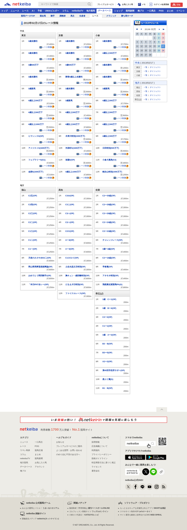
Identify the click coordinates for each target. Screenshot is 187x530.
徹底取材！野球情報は (89, 508)
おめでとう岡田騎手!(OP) (39, 275)
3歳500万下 (33, 65)
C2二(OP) (32, 222)
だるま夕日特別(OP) (74, 284)
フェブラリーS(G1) (37, 160)
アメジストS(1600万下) (38, 148)
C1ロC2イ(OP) (72, 258)
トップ (4, 10)
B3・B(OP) (107, 344)
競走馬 (43, 16)
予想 (40, 10)
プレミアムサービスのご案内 (69, 446)
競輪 (176, 4)
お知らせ (60, 442)
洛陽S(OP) (70, 160)
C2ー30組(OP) (108, 195)
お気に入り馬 (41, 462)
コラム (65, 10)
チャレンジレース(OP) (112, 240)
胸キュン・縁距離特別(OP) (77, 275)
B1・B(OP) (107, 388)
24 (163, 50)
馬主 (72, 16)
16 (159, 46)
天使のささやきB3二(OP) (39, 258)
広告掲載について (100, 446)
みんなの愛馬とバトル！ (40, 508)
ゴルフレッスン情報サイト (88, 511)
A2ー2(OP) (107, 361)
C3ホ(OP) (69, 195)
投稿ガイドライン (100, 458)
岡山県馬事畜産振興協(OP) (40, 267)
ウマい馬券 (25, 450)
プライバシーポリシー (101, 454)
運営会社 (96, 471)
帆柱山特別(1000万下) (112, 172)
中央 (137, 62)
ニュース (15, 10)
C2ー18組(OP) (108, 258)
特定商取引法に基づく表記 (103, 462)
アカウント (40, 467)
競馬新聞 (130, 10)
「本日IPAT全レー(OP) (38, 284)
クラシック (111, 16)
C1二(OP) (32, 240)
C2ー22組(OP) (108, 231)
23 (159, 50)
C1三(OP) (32, 231)
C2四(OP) (32, 204)
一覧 (145, 67)
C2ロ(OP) (69, 231)
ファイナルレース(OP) (75, 293)
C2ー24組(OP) (108, 222)
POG (161, 10)
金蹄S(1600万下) (35, 172)
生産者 (82, 16)
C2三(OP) (32, 213)
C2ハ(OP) (69, 222)
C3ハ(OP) (69, 213)
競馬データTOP (28, 16)
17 (163, 46)
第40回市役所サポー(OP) (113, 370)
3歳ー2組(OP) (108, 249)
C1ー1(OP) (107, 326)
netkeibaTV (77, 10)
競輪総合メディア (40, 519)
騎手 (53, 16)
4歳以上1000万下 (36, 124)
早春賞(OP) (107, 267)
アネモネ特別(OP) (110, 275)
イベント (180, 10)
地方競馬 (90, 10)
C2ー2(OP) (107, 317)
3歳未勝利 (32, 41)
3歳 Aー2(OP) (109, 335)
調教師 (63, 16)
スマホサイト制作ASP (136, 511)
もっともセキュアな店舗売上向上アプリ (143, 508)
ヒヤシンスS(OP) (36, 136)
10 (163, 42)
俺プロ (141, 10)
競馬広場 (39, 450)
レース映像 (45, 47)
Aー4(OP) (69, 240)
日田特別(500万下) (110, 148)
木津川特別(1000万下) (75, 136)
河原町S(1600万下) (73, 148)
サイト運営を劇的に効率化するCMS (141, 515)
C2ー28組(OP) (108, 204)
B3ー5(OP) (107, 352)
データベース (104, 10)
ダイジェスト (155, 67)
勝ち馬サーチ (127, 16)
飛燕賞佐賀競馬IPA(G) (112, 284)
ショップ (118, 10)
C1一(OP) (32, 249)
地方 (137, 82)
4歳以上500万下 (35, 100)
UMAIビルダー (52, 10)
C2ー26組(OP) (108, 213)
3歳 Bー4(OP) (109, 308)
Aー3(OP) (69, 249)
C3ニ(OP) (69, 204)
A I (33, 10)
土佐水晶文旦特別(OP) (75, 267)
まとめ (170, 10)
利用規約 (96, 450)
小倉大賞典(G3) (109, 160)
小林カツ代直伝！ (84, 515)
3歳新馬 (31, 88)
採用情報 (96, 442)
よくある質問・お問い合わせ (69, 450)
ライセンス (97, 467)
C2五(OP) (32, 195)
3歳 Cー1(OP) (109, 299)
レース (25, 10)
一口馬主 (151, 10)
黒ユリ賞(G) (107, 379)
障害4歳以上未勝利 (73, 77)
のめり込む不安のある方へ (68, 454)
